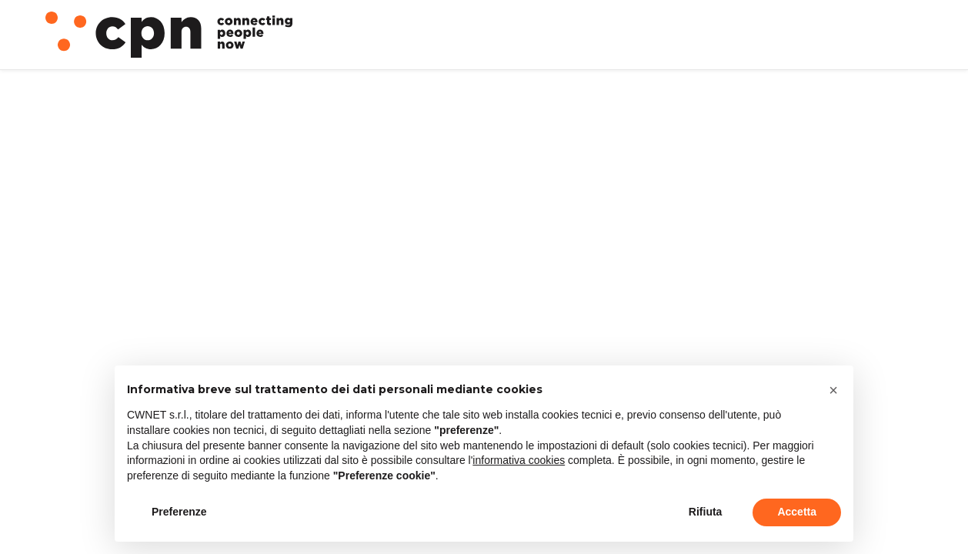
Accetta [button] (796, 512)
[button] (833, 390)
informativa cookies (518, 460)
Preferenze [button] (179, 512)
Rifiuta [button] (706, 512)
